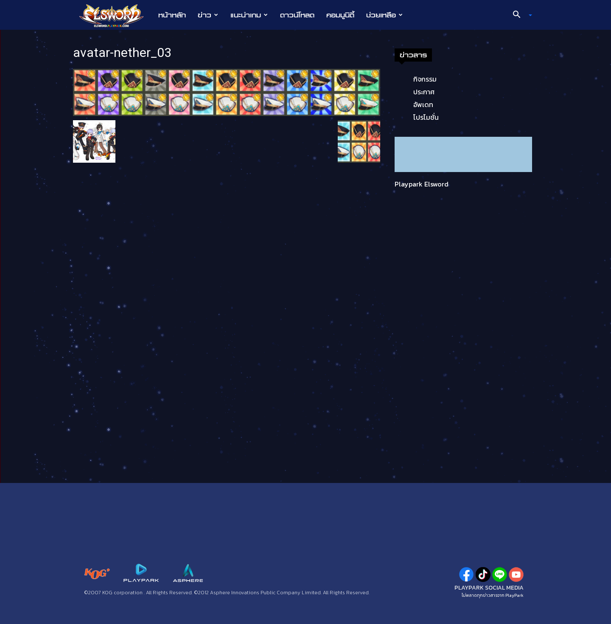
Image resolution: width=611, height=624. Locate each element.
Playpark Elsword (421, 184)
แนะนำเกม (249, 14)
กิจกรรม (425, 79)
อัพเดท (423, 104)
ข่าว (208, 14)
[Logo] (115, 15)
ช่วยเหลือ (384, 14)
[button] (519, 15)
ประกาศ (423, 92)
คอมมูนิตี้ (340, 14)
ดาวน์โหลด (297, 14)
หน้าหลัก (172, 14)
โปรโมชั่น (426, 117)
